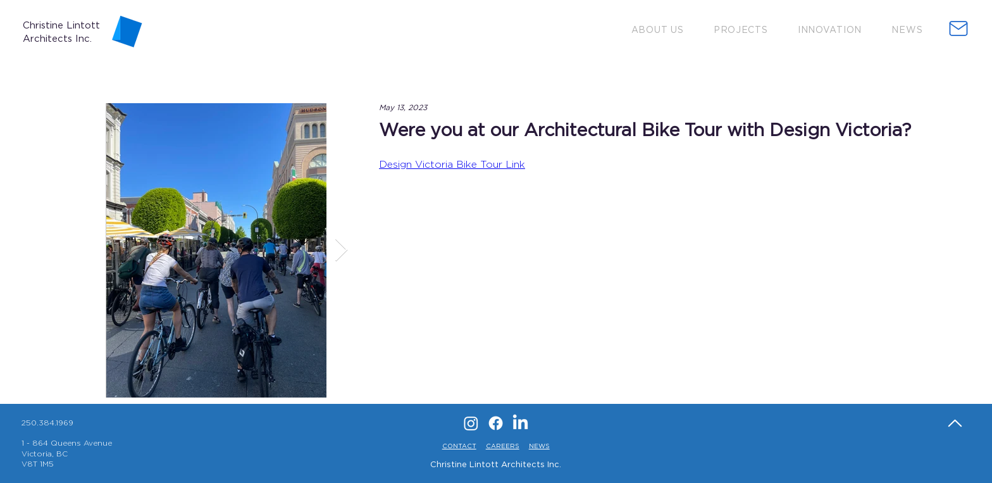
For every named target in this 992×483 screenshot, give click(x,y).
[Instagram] (471, 423)
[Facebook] (496, 423)
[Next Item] (341, 250)
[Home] (955, 423)
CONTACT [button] (459, 445)
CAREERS (502, 445)
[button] (657, 29)
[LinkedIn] (520, 423)
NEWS (539, 445)
